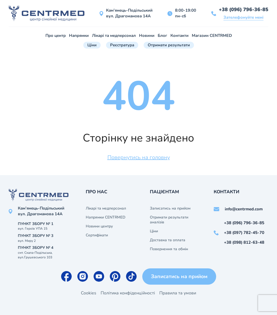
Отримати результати (169, 45)
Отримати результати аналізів (169, 220)
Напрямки (79, 35)
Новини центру (99, 226)
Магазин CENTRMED (212, 35)
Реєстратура (122, 45)
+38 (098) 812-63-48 (244, 242)
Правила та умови (177, 293)
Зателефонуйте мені (243, 17)
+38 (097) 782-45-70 (244, 232)
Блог (162, 35)
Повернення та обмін (169, 249)
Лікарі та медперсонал (114, 35)
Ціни (92, 45)
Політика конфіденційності (128, 293)
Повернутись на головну (138, 157)
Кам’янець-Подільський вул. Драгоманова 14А (129, 13)
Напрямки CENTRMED (105, 217)
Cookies (88, 293)
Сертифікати (97, 235)
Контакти (179, 35)
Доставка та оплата (167, 240)
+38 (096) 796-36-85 (243, 9)
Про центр (55, 35)
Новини (146, 35)
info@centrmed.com (244, 209)
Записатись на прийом (170, 208)
